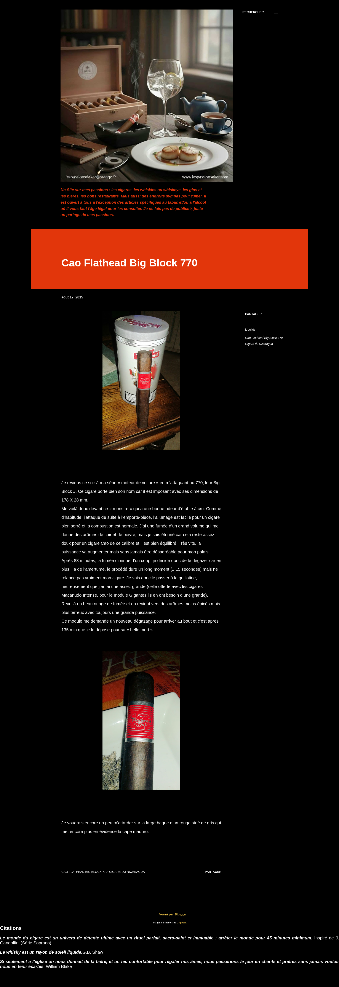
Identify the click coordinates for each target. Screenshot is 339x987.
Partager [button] (253, 314)
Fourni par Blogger (169, 914)
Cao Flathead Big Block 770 (264, 338)
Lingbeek (182, 922)
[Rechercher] (253, 12)
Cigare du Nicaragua (259, 344)
